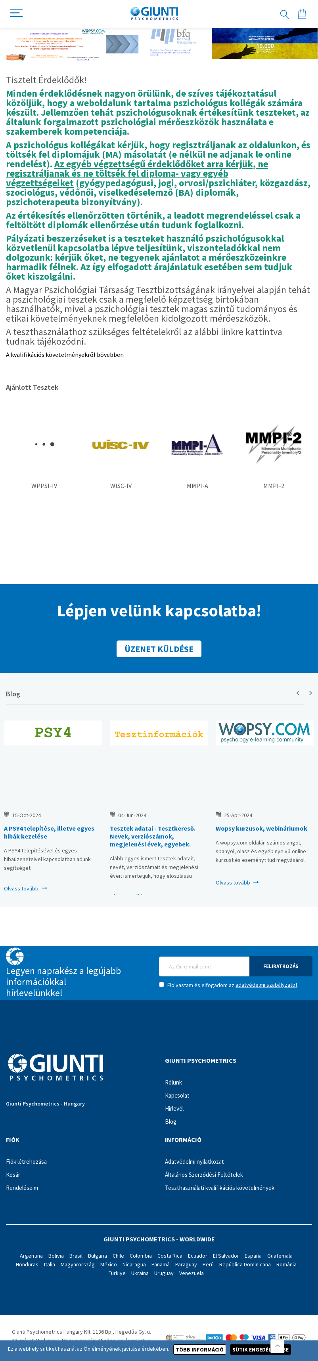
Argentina (31, 1255)
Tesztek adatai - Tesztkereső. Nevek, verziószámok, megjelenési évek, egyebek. (152, 836)
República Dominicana (245, 1264)
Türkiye (117, 1273)
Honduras (27, 1264)
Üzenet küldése (159, 648)
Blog (13, 693)
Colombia (141, 1255)
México (108, 1264)
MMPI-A (197, 486)
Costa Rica (169, 1255)
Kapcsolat (177, 1095)
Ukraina (140, 1273)
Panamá (160, 1264)
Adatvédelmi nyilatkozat (194, 1161)
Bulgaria (97, 1255)
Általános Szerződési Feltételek (204, 1174)
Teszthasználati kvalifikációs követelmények (219, 1187)
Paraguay (186, 1264)
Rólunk (173, 1082)
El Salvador (226, 1255)
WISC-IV (121, 486)
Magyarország (78, 1264)
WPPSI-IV (44, 486)
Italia (49, 1264)
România (286, 1264)
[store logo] (154, 14)
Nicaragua (134, 1264)
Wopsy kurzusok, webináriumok (261, 828)
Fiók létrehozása (26, 1161)
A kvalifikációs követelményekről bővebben (65, 354)
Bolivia (56, 1255)
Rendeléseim (22, 1187)
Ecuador (197, 1255)
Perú (208, 1264)
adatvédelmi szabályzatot (266, 984)
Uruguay (164, 1273)
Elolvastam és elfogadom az (228, 985)
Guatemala (280, 1255)
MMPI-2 (273, 486)
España (253, 1255)
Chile (118, 1255)
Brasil (75, 1255)
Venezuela (191, 1273)
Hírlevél (174, 1108)
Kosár (13, 1174)
